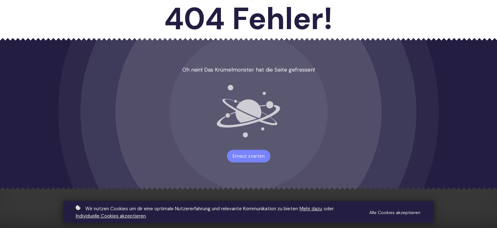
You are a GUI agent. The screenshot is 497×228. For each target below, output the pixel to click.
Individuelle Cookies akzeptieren (111, 216)
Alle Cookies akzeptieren (394, 213)
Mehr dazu (311, 209)
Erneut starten (249, 156)
